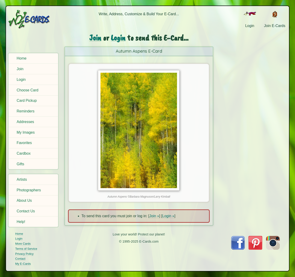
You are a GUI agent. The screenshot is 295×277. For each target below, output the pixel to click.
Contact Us (26, 211)
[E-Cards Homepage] (34, 19)
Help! (21, 222)
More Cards (23, 243)
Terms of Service (26, 248)
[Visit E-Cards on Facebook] (238, 248)
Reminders (25, 111)
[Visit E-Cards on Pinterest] (255, 248)
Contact (20, 258)
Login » (168, 216)
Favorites (24, 143)
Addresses (25, 122)
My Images (26, 132)
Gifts (20, 164)
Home (22, 58)
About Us (24, 200)
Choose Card (27, 90)
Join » (154, 216)
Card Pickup (27, 100)
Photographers (29, 190)
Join (20, 69)
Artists (22, 179)
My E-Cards (23, 263)
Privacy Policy (24, 254)
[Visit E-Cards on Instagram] (273, 248)
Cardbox (23, 153)
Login (21, 79)
